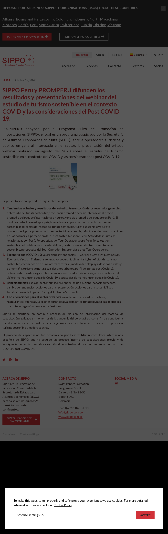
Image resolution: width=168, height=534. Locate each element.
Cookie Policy (63, 505)
